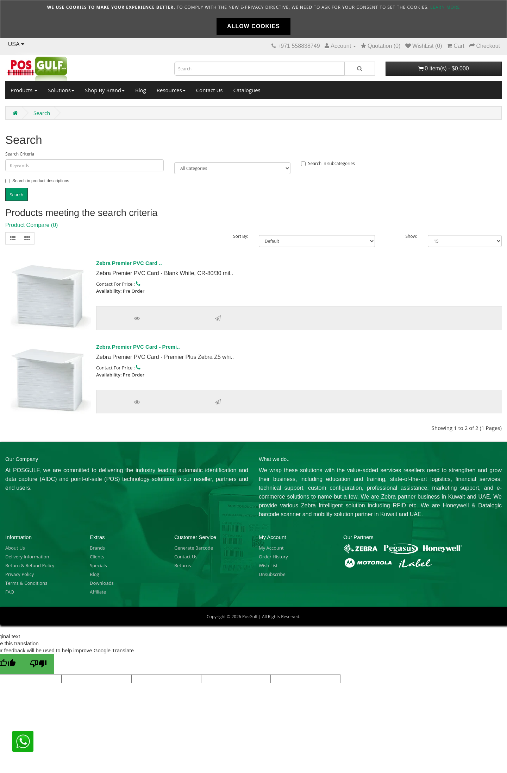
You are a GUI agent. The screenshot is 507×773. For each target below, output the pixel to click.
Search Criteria (19, 154)
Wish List (268, 565)
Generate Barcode (193, 548)
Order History (273, 556)
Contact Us (209, 90)
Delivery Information (27, 556)
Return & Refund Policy (29, 565)
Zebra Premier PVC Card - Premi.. (138, 347)
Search (41, 112)
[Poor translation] (38, 664)
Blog (140, 90)
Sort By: (240, 236)
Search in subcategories (328, 163)
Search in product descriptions (37, 180)
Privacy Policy (19, 574)
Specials (98, 565)
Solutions (61, 90)
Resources (171, 90)
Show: (411, 236)
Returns (182, 565)
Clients (97, 556)
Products (24, 90)
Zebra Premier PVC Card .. (129, 263)
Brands (97, 548)
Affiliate (98, 592)
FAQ (9, 592)
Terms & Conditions (26, 583)
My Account (271, 548)
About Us (15, 548)
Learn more (445, 7)
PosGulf (249, 617)
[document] (253, 19)
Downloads (102, 583)
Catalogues (247, 90)
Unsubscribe (272, 574)
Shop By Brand (105, 90)
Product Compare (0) (31, 225)
